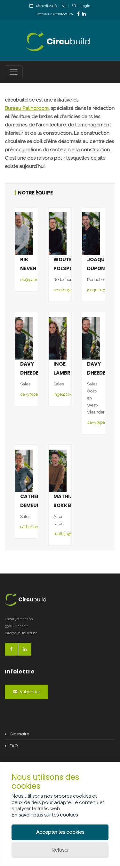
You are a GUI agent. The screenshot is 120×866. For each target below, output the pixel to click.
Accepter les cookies (60, 832)
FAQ (14, 746)
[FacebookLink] (78, 14)
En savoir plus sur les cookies (45, 815)
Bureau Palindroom (27, 108)
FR (73, 6)
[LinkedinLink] (84, 14)
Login (85, 6)
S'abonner (26, 691)
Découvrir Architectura (54, 14)
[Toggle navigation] (14, 71)
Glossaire (19, 734)
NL (64, 6)
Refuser (60, 850)
